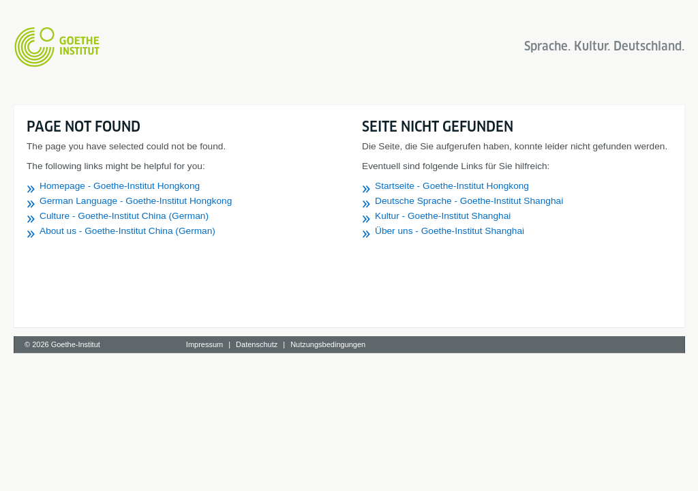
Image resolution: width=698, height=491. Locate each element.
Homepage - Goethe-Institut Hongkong (120, 186)
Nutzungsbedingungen (327, 344)
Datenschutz (256, 344)
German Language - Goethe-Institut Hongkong (136, 201)
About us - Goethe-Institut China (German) (127, 231)
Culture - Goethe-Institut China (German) (124, 216)
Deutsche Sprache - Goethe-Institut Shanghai (469, 201)
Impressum (204, 344)
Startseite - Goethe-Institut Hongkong (452, 186)
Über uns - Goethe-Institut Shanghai (449, 231)
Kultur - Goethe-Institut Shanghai (443, 216)
